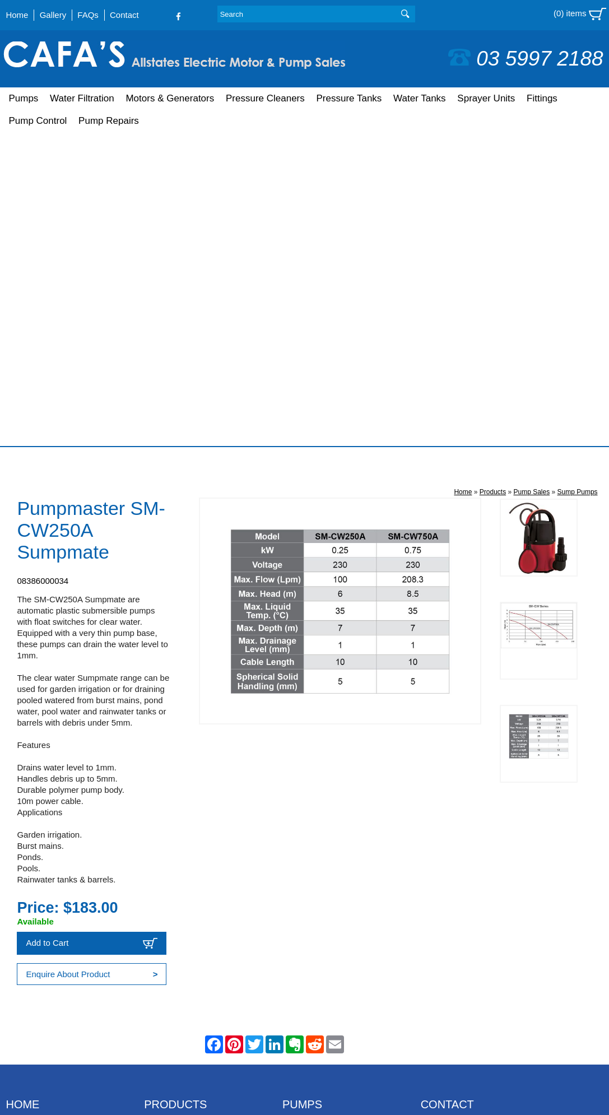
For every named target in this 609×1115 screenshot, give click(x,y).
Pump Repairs (108, 120)
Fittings (542, 98)
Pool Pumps (305, 844)
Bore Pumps (305, 814)
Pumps (23, 98)
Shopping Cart (32, 829)
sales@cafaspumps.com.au (472, 855)
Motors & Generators (169, 98)
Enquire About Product (91, 660)
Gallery (53, 15)
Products (493, 178)
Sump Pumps (577, 178)
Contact (124, 15)
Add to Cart (91, 629)
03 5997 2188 (525, 58)
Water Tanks (419, 98)
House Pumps (308, 859)
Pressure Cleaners (265, 98)
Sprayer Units (486, 98)
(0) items (580, 14)
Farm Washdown (314, 889)
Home (17, 15)
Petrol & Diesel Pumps (324, 829)
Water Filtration (82, 98)
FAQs (88, 15)
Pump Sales (531, 178)
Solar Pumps (306, 904)
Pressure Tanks (349, 98)
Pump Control (37, 120)
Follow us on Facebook (469, 877)
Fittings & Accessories (185, 919)
